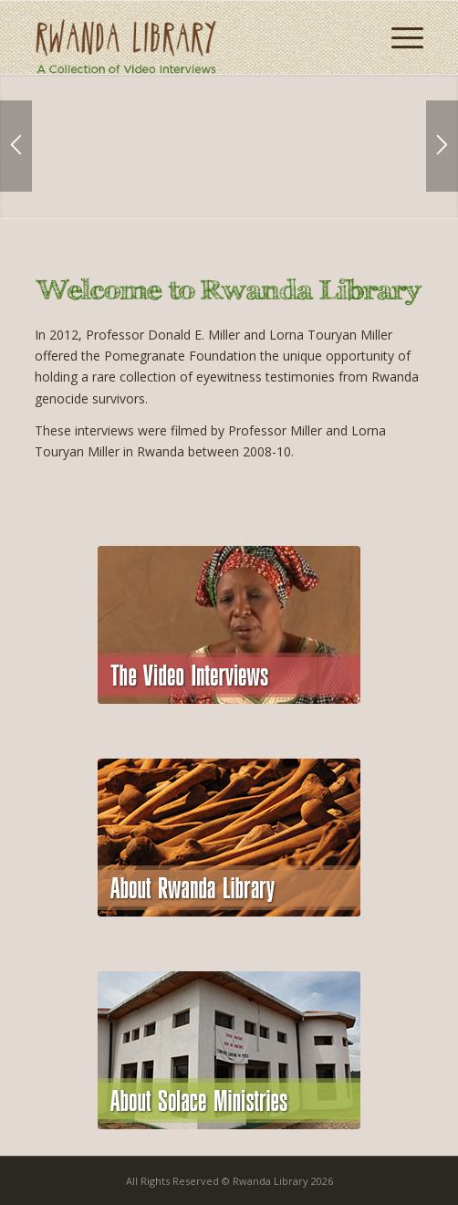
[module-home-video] (229, 625)
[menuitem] (398, 37)
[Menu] (398, 37)
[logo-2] (190, 37)
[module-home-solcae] (229, 1050)
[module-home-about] (229, 838)
